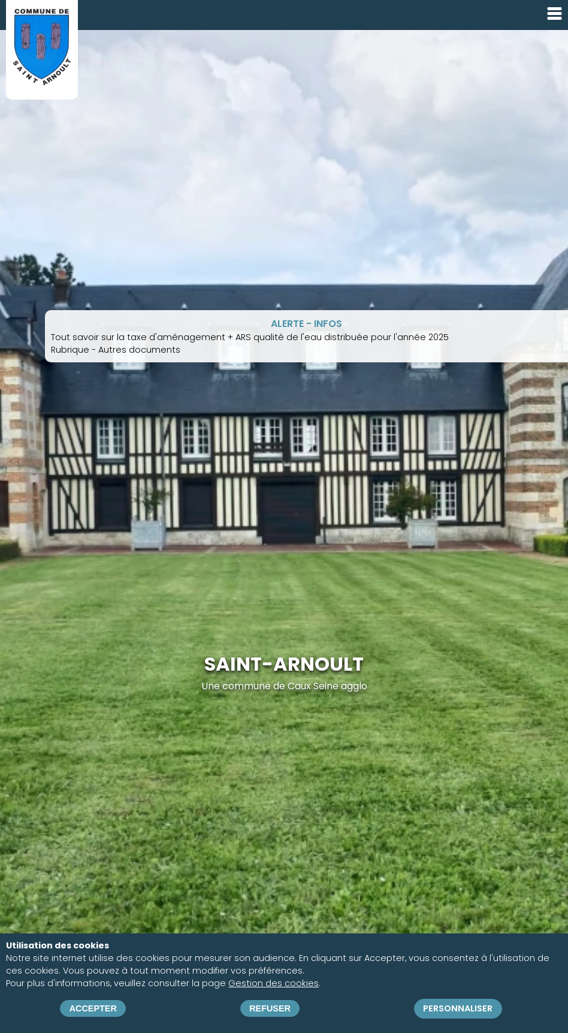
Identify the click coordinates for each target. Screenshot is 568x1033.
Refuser (270, 1008)
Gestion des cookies (273, 983)
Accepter (93, 1008)
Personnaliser (458, 1008)
